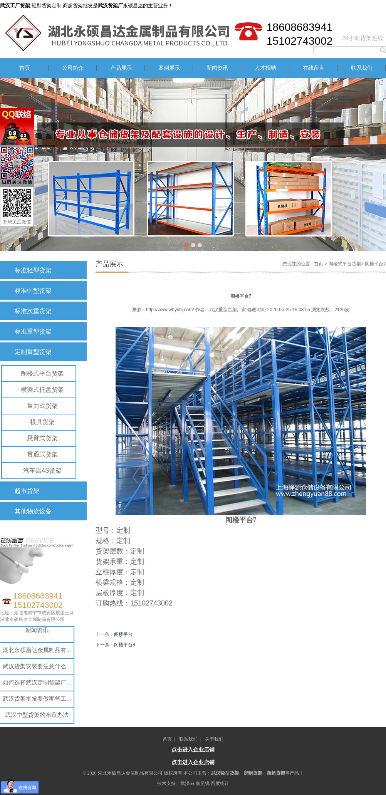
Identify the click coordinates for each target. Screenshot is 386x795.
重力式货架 (42, 406)
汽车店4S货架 (42, 470)
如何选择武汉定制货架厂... (37, 682)
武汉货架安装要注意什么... (37, 666)
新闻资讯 (217, 68)
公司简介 (73, 68)
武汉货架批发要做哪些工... (37, 698)
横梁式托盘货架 (42, 389)
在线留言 (313, 68)
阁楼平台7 (375, 264)
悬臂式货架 (42, 438)
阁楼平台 (123, 634)
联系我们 (362, 68)
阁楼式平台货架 (42, 373)
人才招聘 (265, 68)
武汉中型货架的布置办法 (37, 714)
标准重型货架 (33, 331)
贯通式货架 (42, 454)
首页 (24, 68)
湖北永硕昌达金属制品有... (37, 650)
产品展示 (121, 68)
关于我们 (214, 739)
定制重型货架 (33, 352)
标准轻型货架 (33, 270)
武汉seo (188, 783)
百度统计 (220, 783)
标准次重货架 (33, 311)
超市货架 (27, 491)
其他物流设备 (33, 511)
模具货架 (42, 422)
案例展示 (169, 68)
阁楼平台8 (124, 644)
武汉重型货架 (223, 309)
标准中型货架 (33, 290)
